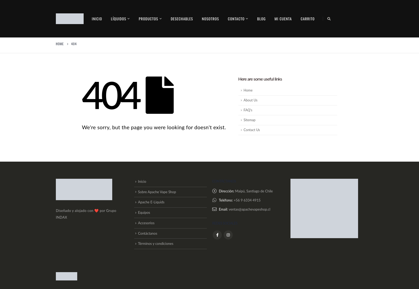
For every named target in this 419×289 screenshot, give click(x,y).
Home (248, 90)
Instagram (228, 234)
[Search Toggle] (329, 19)
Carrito (308, 18)
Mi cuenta (283, 18)
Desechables (182, 18)
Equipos (144, 212)
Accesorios (146, 223)
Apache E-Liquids (151, 202)
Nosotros (210, 18)
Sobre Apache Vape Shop (157, 192)
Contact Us (252, 130)
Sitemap (250, 120)
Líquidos (118, 18)
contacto (236, 18)
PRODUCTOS (148, 18)
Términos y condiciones (155, 243)
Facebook (217, 234)
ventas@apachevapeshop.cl (249, 209)
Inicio (97, 18)
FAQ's (248, 110)
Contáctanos (147, 233)
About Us (251, 100)
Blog (261, 18)
